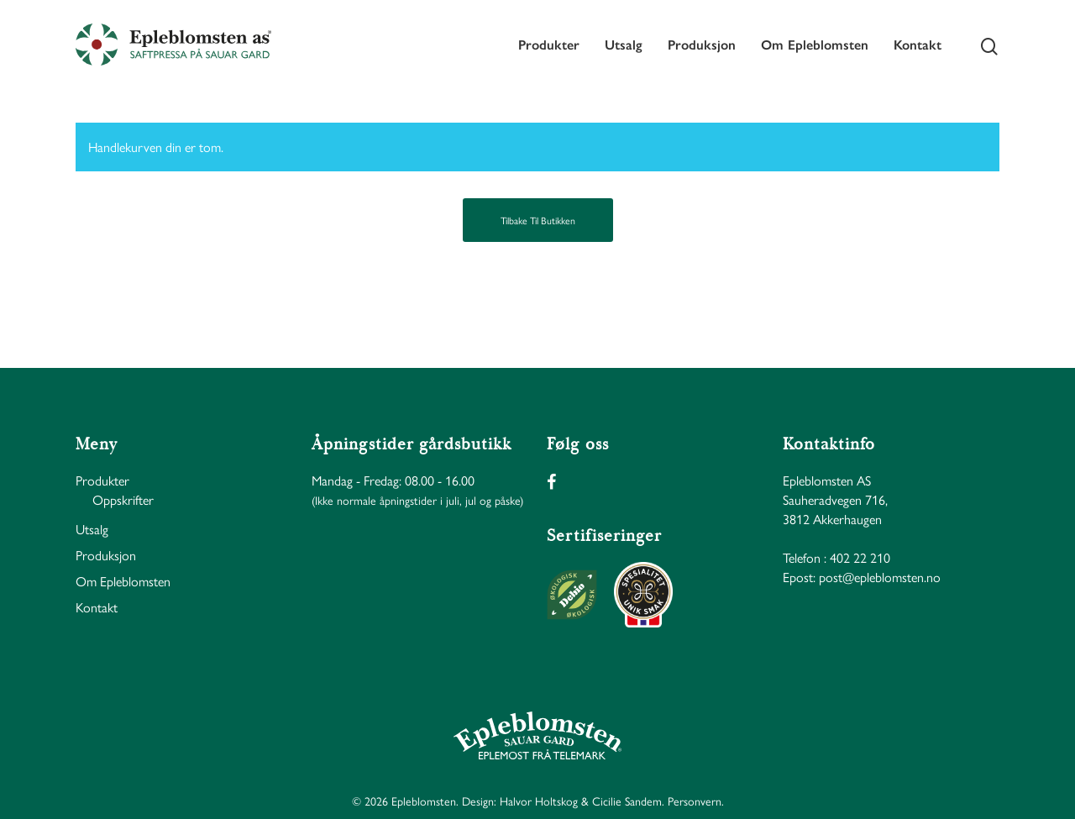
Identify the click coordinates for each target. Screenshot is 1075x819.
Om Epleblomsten (814, 44)
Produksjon (702, 44)
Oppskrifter (123, 499)
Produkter (548, 44)
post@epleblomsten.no (880, 576)
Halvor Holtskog (539, 800)
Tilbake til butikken (538, 220)
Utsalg (623, 44)
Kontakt (917, 44)
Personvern (694, 800)
